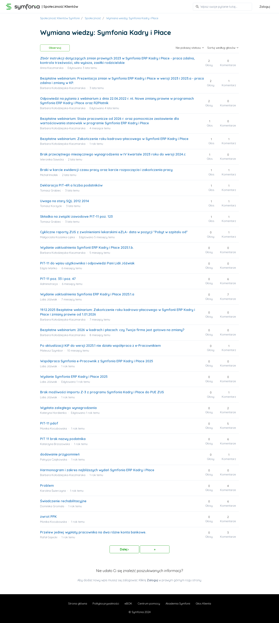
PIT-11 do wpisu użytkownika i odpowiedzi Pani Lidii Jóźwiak (87, 263)
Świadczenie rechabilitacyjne (63, 501)
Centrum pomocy (149, 603)
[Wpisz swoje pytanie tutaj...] (222, 7)
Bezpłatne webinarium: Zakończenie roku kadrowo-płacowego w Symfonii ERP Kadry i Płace (114, 139)
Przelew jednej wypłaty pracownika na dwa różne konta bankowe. (93, 532)
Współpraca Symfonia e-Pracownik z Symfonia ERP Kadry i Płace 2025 (96, 361)
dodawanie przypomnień (60, 454)
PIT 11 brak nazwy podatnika (63, 439)
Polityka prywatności (106, 603)
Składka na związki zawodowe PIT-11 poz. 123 (76, 216)
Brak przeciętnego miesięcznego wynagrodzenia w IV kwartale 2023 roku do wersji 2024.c (113, 154)
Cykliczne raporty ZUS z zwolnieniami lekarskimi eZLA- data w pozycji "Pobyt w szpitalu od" (114, 232)
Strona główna (77, 603)
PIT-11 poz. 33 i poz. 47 (58, 279)
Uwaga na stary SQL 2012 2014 (64, 201)
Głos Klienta (203, 603)
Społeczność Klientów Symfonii (60, 18)
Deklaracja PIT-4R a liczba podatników (71, 185)
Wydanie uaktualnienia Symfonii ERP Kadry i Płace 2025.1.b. (87, 247)
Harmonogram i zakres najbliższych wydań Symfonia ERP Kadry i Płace (97, 470)
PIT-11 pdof (49, 423)
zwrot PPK (48, 516)
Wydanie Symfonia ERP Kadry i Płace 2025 (74, 376)
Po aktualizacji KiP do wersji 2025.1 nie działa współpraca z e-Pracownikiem (100, 345)
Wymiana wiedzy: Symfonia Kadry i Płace (132, 18)
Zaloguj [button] (264, 6)
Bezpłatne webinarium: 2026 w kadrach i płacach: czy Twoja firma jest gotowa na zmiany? (112, 330)
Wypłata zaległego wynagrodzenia (68, 408)
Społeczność (93, 18)
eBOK (128, 603)
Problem (47, 485)
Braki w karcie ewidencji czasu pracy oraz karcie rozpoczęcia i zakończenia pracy (106, 170)
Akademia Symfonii (178, 603)
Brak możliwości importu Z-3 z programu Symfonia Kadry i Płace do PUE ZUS (102, 392)
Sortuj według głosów (223, 47)
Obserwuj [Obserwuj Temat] (55, 47)
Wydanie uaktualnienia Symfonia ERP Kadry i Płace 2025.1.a (87, 294)
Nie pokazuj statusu (190, 47)
